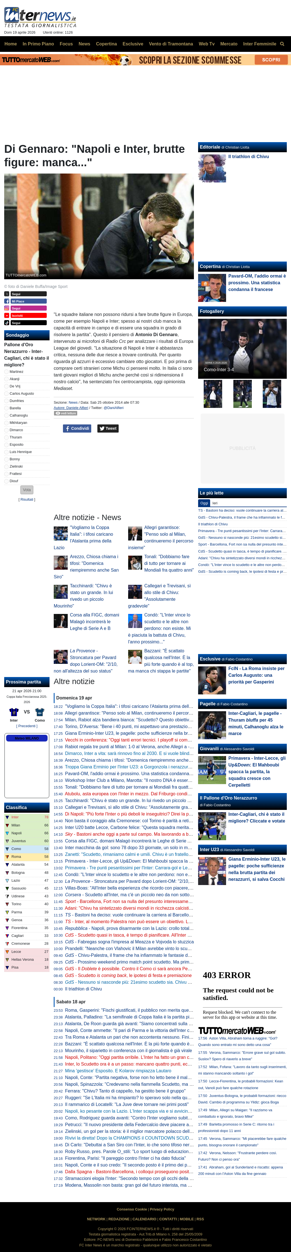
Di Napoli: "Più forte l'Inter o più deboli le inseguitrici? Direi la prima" (132, 814)
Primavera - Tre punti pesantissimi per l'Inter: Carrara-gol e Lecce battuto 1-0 (141, 867)
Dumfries (17, 401)
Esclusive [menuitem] (133, 43)
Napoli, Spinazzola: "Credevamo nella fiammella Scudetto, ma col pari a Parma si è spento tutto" (161, 1084)
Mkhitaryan (18, 423)
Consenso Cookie (132, 1209)
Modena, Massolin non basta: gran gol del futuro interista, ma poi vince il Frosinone (147, 1185)
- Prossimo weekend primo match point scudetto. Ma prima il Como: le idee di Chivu (153, 962)
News (73, 402)
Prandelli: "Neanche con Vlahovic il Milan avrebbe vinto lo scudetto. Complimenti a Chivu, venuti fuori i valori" (173, 948)
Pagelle (207, 703)
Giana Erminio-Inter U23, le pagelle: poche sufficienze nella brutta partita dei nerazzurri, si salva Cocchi (167, 733)
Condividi (77, 428)
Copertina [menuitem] (106, 43)
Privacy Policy (162, 1209)
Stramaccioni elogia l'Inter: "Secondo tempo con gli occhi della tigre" (132, 1178)
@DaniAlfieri (113, 408)
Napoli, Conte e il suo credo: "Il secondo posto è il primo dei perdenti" (134, 1165)
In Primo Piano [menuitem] (38, 43)
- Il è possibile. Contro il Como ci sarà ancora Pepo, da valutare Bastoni (149, 968)
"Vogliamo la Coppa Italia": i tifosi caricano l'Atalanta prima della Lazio (134, 706)
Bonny (15, 459)
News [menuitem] (84, 43)
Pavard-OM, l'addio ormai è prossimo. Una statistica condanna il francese (138, 773)
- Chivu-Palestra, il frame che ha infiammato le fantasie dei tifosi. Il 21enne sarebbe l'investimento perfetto (175, 955)
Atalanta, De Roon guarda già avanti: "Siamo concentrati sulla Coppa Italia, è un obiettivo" (154, 1023)
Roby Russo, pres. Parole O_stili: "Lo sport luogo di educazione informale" (138, 1151)
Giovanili (209, 748)
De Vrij (15, 386)
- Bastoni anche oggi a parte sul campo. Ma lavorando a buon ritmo (136, 834)
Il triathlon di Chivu (83, 989)
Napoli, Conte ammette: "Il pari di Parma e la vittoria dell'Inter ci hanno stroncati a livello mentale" (161, 1030)
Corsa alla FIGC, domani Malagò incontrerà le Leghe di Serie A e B (94, 622)
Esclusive (210, 659)
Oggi (204, 503)
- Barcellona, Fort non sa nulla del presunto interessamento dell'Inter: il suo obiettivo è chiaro (163, 901)
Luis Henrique (21, 452)
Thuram (16, 437)
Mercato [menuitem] (228, 43)
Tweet (108, 428)
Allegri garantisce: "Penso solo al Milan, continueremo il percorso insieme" (138, 713)
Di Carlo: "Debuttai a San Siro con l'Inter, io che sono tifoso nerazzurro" (135, 1144)
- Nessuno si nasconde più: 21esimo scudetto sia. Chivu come (137, 982)
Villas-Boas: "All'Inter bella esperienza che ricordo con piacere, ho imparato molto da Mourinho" (159, 888)
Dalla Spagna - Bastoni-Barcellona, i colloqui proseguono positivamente (136, 1171)
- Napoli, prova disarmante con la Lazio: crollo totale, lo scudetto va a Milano (152, 928)
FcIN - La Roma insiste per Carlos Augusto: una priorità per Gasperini (256, 675)
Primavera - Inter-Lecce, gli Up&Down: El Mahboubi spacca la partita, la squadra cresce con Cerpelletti (167, 861)
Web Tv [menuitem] (207, 43)
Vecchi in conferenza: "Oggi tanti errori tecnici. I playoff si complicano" (134, 740)
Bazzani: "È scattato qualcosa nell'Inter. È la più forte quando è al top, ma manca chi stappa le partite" (166, 1043)
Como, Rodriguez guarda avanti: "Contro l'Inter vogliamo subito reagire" (136, 1117)
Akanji (15, 379)
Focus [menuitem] (66, 43)
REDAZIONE (119, 1219)
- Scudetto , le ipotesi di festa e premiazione (128, 975)
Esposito (17, 444)
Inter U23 (209, 849)
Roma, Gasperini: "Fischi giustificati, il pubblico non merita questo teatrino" (139, 1010)
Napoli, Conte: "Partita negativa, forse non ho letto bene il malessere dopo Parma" (146, 1077)
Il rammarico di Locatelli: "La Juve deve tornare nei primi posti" (127, 1104)
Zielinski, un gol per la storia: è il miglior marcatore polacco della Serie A (136, 1131)
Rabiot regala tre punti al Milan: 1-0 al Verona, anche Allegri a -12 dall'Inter (139, 746)
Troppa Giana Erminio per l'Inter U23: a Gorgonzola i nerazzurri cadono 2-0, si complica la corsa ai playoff (170, 766)
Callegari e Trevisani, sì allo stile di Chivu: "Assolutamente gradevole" (134, 807)
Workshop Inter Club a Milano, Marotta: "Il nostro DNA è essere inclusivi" (137, 780)
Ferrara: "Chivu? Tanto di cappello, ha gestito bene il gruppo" (125, 1091)
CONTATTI (168, 1219)
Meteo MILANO (27, 738)
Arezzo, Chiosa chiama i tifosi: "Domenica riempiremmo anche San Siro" (137, 760)
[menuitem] (282, 44)
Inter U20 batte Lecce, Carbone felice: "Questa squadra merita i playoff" (136, 827)
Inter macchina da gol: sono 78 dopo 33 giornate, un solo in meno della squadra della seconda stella (164, 847)
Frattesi (16, 474)
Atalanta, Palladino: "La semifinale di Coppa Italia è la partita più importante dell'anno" (150, 1017)
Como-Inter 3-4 (219, 369)
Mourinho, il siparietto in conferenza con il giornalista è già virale (128, 1050)
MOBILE (187, 1219)
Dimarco (16, 430)
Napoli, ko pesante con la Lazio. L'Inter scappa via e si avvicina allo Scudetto (141, 1111)
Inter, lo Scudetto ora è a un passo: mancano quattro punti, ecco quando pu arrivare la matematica (162, 1064)
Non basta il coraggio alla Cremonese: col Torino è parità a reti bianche (135, 820)
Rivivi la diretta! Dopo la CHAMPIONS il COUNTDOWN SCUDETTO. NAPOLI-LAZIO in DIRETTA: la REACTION (177, 1138)
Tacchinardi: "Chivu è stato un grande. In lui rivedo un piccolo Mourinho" (136, 800)
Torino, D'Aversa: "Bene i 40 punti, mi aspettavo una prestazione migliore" (138, 726)
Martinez (17, 371)
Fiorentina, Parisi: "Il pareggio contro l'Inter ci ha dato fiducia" (125, 1158)
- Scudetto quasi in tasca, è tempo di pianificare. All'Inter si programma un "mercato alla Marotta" (165, 935)
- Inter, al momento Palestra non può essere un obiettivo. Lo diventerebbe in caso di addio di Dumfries (169, 921)
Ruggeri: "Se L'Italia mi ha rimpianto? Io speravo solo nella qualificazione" (138, 1097)
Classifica (16, 807)
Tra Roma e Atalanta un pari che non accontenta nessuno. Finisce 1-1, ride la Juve (147, 1037)
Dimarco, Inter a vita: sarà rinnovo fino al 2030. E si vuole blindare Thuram (138, 753)
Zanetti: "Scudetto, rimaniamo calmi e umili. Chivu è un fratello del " (139, 854)
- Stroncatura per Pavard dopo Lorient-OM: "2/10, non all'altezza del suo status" (157, 881)
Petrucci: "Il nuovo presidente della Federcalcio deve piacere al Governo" (137, 1124)
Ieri (214, 503)
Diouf (14, 481)
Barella (15, 408)
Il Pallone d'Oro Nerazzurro (228, 798)
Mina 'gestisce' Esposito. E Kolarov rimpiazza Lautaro (118, 1070)
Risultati (26, 499)
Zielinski (16, 466)
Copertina (210, 266)
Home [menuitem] (10, 43)
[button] (26, 490)
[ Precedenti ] (26, 726)
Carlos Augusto (22, 393)
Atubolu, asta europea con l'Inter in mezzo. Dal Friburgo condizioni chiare (137, 793)
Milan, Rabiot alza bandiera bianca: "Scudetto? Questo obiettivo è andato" (138, 719)
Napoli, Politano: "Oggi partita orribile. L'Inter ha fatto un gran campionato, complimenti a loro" (158, 1057)
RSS (200, 1219)
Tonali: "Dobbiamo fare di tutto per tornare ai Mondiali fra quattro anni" (169, 563)
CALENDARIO (144, 1219)
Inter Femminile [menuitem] (259, 43)
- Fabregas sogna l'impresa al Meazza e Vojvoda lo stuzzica (129, 941)
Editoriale (210, 147)
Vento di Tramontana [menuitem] (171, 43)
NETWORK (96, 1219)
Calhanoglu (19, 415)
